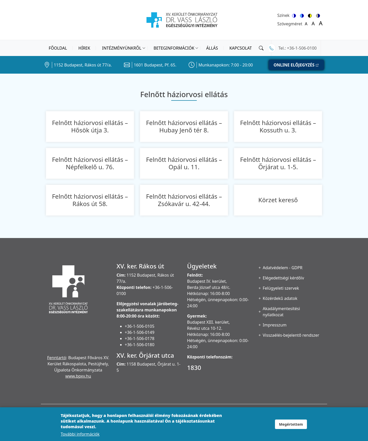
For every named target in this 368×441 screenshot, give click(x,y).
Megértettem (291, 427)
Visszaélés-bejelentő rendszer (291, 335)
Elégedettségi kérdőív (283, 278)
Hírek (84, 48)
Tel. (281, 48)
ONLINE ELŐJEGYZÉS (293, 65)
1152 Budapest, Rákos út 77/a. (83, 65)
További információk (80, 437)
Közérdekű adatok (280, 298)
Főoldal (58, 48)
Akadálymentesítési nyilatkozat (281, 312)
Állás (212, 48)
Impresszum (274, 325)
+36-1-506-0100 (302, 48)
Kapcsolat (240, 48)
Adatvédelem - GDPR (282, 267)
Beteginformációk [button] (174, 48)
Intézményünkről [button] (121, 48)
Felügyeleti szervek (281, 288)
